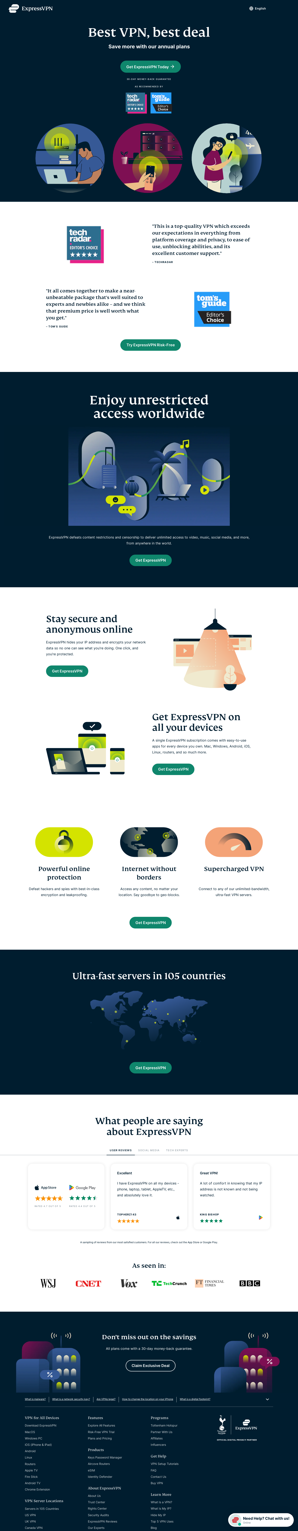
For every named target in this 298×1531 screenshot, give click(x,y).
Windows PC (33, 1446)
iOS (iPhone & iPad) (38, 1452)
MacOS (30, 1440)
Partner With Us (161, 1440)
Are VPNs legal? (106, 1407)
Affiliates (157, 1446)
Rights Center (97, 1516)
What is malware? (35, 1407)
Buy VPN (157, 1491)
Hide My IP (158, 1523)
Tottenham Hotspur (164, 1433)
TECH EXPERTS (177, 1157)
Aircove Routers (99, 1472)
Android (30, 1459)
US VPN (30, 1523)
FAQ (153, 1478)
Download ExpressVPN (40, 1433)
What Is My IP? (161, 1516)
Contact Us (158, 1484)
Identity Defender (100, 1484)
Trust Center (96, 1510)
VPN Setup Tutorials (165, 1472)
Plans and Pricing (100, 1446)
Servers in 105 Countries (42, 1516)
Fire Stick (31, 1484)
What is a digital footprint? (195, 1407)
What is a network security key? (71, 1407)
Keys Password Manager (105, 1465)
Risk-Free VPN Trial (101, 1440)
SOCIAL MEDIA (149, 1157)
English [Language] (255, 8)
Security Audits (98, 1523)
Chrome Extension (37, 1497)
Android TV (32, 1491)
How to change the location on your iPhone (147, 1407)
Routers (30, 1472)
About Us (94, 1504)
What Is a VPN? (161, 1510)
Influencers (158, 1452)
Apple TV (31, 1478)
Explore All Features (101, 1433)
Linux (28, 1465)
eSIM (91, 1478)
